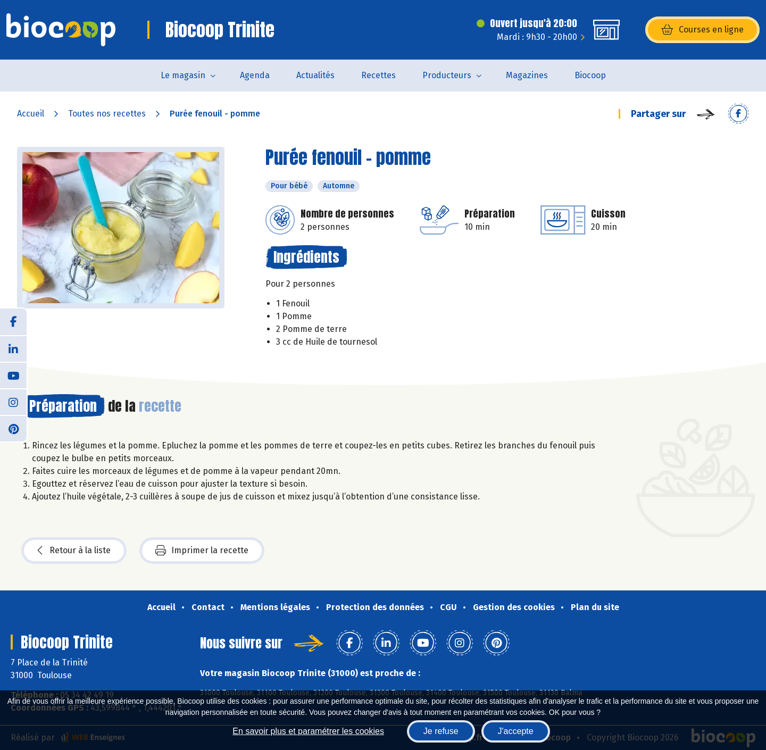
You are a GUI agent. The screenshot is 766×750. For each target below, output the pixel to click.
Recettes (378, 75)
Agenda (255, 75)
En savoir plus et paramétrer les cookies (308, 731)
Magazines (527, 75)
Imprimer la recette (201, 550)
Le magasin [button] (183, 75)
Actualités (315, 75)
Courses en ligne (702, 29)
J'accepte (516, 731)
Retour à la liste (74, 550)
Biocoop (590, 75)
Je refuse (441, 731)
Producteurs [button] (446, 75)
